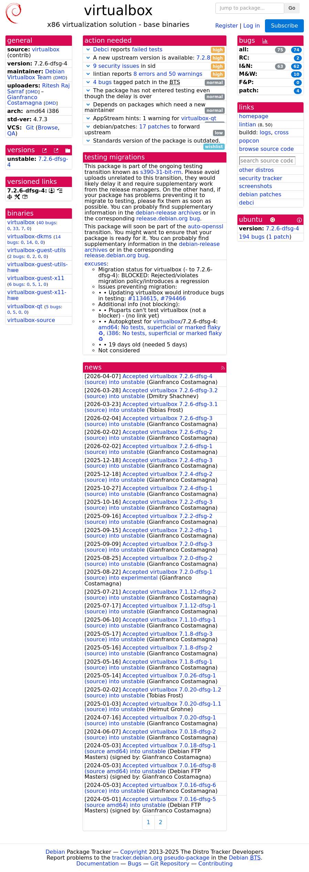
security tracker (261, 178)
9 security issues (116, 66)
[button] (88, 49)
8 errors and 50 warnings (168, 74)
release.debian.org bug (168, 218)
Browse (48, 127)
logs (265, 132)
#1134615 (142, 298)
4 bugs (102, 82)
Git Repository (169, 863)
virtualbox (46, 49)
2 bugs (16, 256)
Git (30, 127)
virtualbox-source (31, 320)
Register (226, 25)
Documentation (97, 863)
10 (296, 74)
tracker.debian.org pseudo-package (161, 857)
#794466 (173, 298)
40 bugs (47, 222)
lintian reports (155, 74)
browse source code (266, 149)
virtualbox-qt (24, 306)
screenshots (255, 186)
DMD (60, 77)
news (93, 367)
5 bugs (53, 306)
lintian (247, 124)
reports (155, 50)
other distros (256, 170)
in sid (155, 66)
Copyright (133, 852)
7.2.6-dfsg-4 (282, 228)
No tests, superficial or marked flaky (171, 327)
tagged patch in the (155, 82)
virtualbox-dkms (29, 236)
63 (280, 66)
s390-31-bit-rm (160, 172)
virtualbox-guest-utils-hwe (37, 267)
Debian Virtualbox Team (36, 74)
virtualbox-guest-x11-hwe (36, 295)
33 (15, 228)
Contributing (216, 863)
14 (29, 242)
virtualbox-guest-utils (36, 250)
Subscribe (284, 25)
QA (11, 133)
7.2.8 (203, 57)
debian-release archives (168, 212)
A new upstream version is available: (155, 58)
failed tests (147, 49)
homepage (253, 116)
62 (296, 66)
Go (292, 8)
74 (296, 50)
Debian (55, 852)
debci (246, 202)
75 (280, 50)
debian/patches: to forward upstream (155, 130)
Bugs (134, 863)
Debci (101, 49)
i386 (113, 333)
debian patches (260, 194)
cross (281, 132)
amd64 (108, 327)
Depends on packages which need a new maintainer (155, 108)
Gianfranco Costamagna (24, 100)
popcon (249, 140)
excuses (96, 263)
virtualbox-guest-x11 (35, 278)
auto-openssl (205, 226)
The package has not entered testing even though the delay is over (155, 94)
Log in (251, 25)
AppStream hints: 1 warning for (155, 119)
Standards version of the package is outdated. (155, 141)
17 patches (154, 126)
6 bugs (16, 284)
